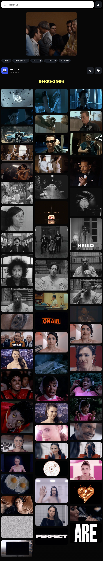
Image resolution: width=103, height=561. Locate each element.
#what (6, 60)
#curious (65, 60)
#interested (51, 60)
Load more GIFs (51, 555)
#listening (36, 60)
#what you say (20, 60)
